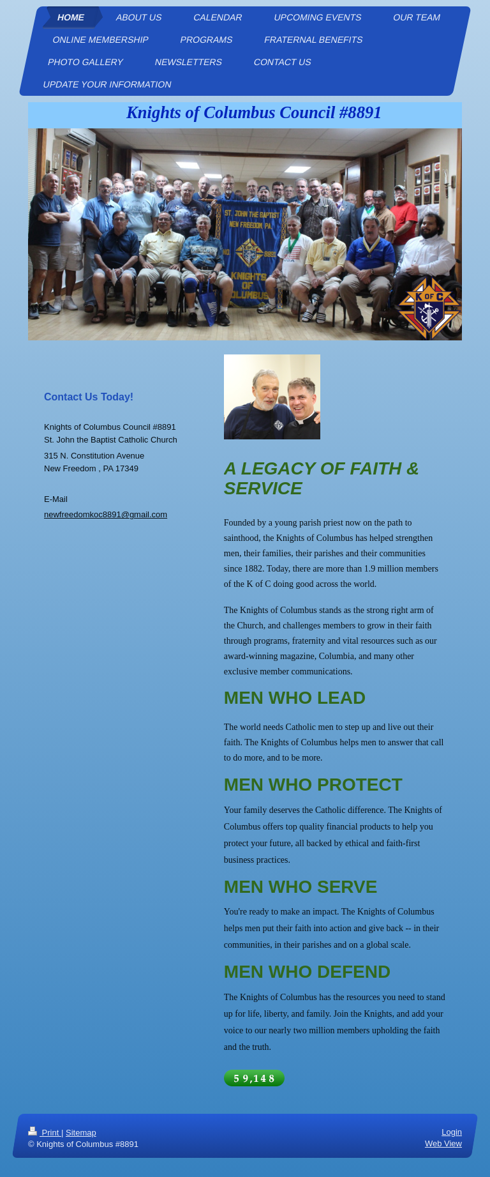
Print (44, 1132)
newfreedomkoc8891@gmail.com (105, 514)
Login (452, 1132)
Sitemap (81, 1132)
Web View (443, 1143)
